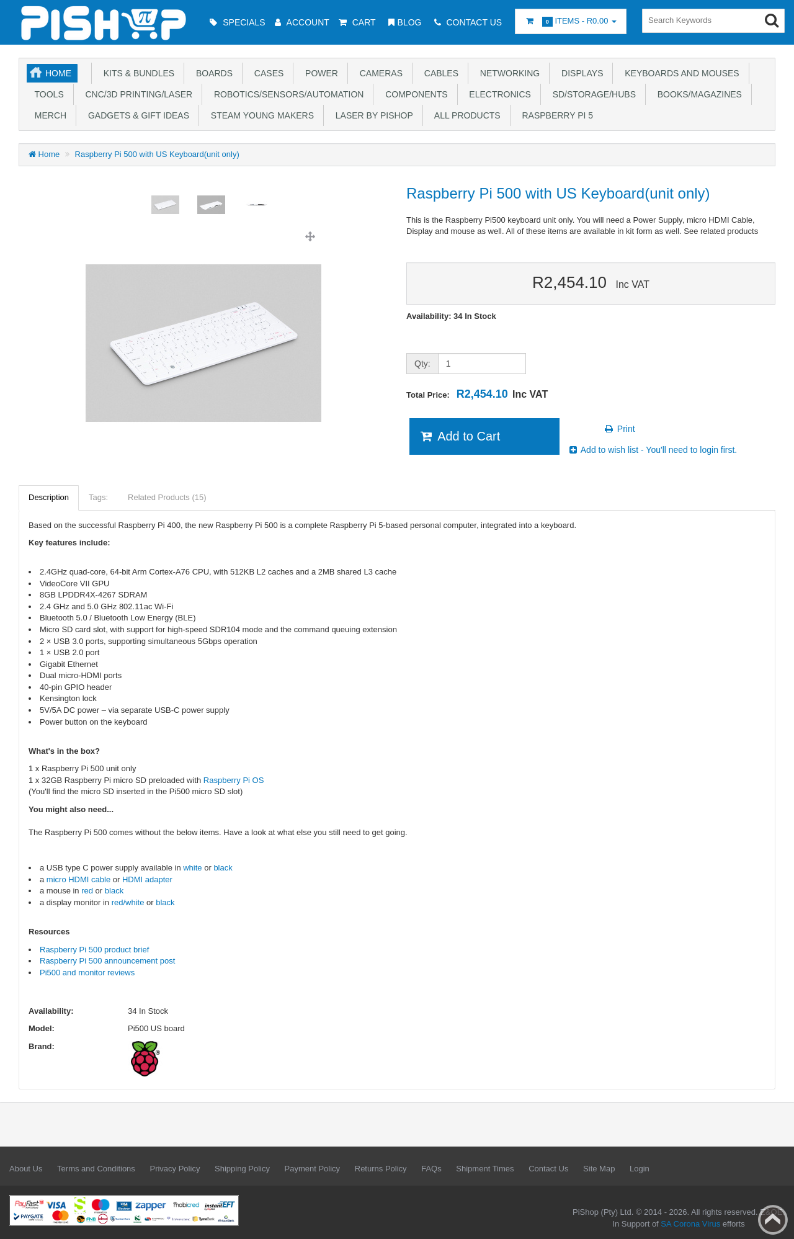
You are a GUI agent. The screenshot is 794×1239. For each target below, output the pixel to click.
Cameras (379, 73)
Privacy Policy (174, 1168)
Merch (48, 115)
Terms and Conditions (96, 1168)
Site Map (599, 1168)
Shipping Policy (242, 1168)
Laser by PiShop (372, 115)
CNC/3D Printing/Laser (136, 94)
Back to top (773, 1220)
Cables (438, 73)
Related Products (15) (167, 497)
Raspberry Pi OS (233, 780)
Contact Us (548, 1168)
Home (58, 73)
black (222, 867)
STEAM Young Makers (260, 115)
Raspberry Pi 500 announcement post (107, 960)
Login (639, 1168)
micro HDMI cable (78, 879)
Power (319, 73)
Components (413, 94)
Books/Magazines (697, 94)
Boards (212, 73)
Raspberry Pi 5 (555, 115)
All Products (465, 115)
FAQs (431, 1168)
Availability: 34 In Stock (451, 316)
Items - (571, 21)
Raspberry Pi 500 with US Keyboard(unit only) (157, 154)
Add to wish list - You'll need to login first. (653, 450)
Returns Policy (381, 1168)
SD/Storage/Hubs (592, 94)
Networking (507, 73)
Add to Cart (459, 436)
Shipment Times (485, 1168)
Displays (579, 73)
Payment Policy (313, 1168)
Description (49, 497)
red (88, 890)
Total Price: (477, 394)
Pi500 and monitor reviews (87, 972)
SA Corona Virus (690, 1223)
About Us (25, 1168)
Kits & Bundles (136, 73)
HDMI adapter (147, 879)
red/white (128, 902)
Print (619, 429)
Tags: (98, 497)
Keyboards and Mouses (679, 73)
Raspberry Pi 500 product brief (94, 949)
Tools (47, 94)
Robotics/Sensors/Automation (286, 94)
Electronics (498, 94)
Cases (266, 73)
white (192, 867)
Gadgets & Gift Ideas (136, 115)
